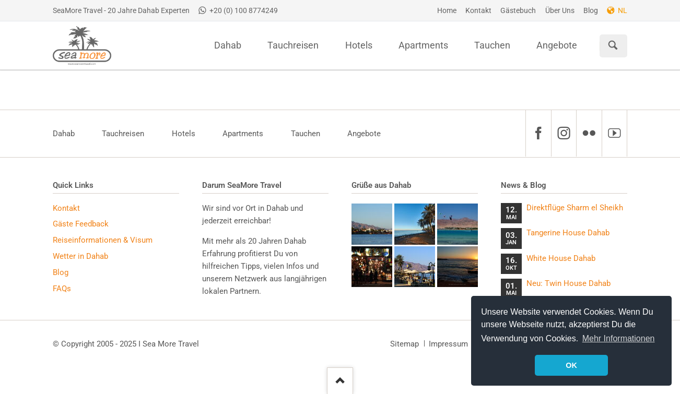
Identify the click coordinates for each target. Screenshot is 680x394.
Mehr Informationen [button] (618, 338)
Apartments (242, 133)
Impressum (448, 344)
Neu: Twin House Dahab (568, 283)
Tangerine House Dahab (567, 232)
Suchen (613, 45)
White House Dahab (560, 258)
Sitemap (404, 344)
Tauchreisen (123, 133)
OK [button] (571, 365)
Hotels (183, 133)
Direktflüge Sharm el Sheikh (574, 207)
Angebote (364, 133)
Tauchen (305, 133)
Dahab (64, 133)
